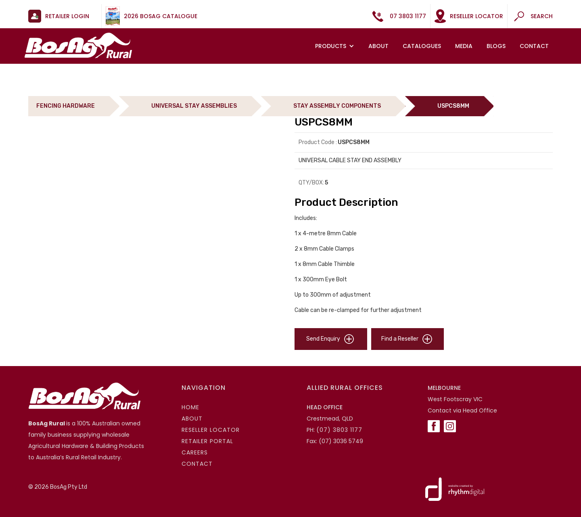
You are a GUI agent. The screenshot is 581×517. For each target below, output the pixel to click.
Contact (534, 46)
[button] (335, 46)
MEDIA (463, 46)
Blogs (496, 46)
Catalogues (422, 46)
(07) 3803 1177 (339, 430)
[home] (78, 45)
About (378, 46)
